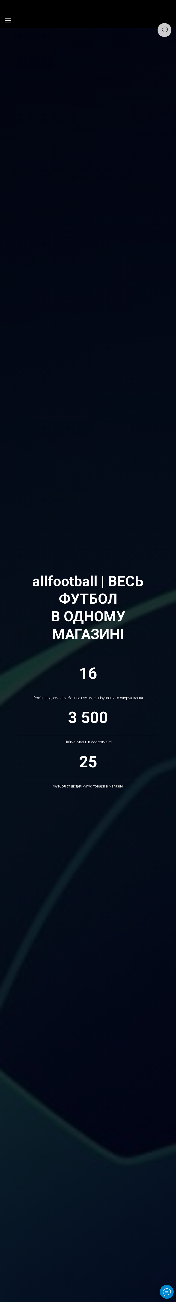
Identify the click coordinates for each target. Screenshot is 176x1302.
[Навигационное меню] (8, 20)
